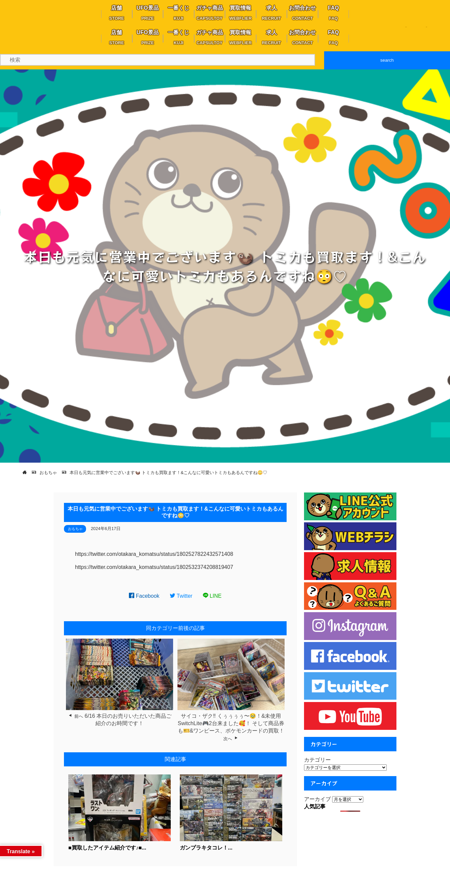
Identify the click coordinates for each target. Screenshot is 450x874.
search (387, 60)
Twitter (181, 596)
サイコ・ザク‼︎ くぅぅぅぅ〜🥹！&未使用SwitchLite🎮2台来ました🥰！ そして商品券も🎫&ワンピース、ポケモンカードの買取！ (231, 723)
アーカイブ (317, 799)
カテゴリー (317, 760)
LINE (212, 596)
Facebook (144, 596)
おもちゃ (75, 529)
